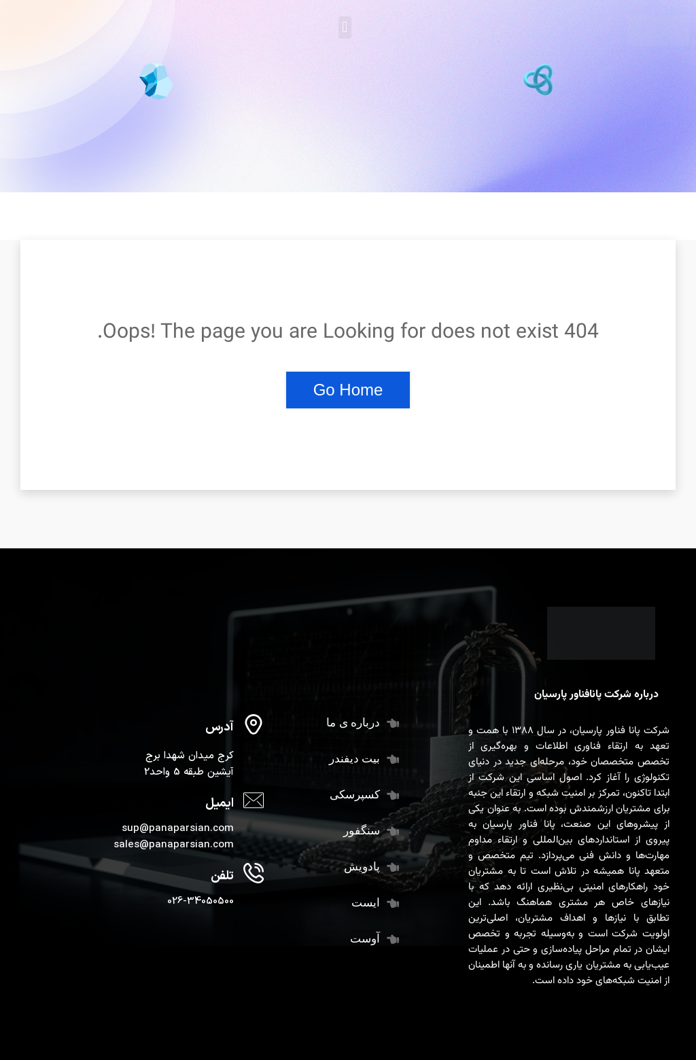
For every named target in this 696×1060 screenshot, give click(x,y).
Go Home (348, 390)
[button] (344, 27)
